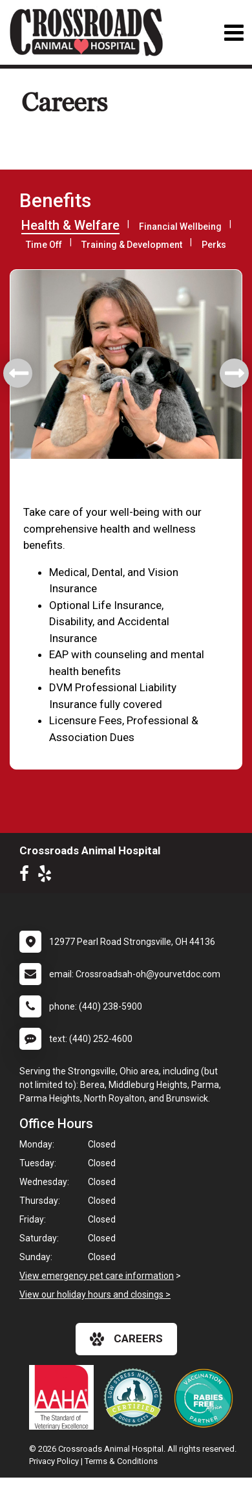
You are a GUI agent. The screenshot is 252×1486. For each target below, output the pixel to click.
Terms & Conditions (121, 1461)
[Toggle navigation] (233, 32)
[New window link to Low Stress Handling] (135, 1397)
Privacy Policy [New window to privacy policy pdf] (54, 1461)
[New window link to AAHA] (64, 1397)
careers (126, 1339)
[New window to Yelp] (47, 876)
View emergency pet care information (96, 1275)
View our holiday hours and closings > (95, 1294)
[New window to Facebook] (27, 876)
